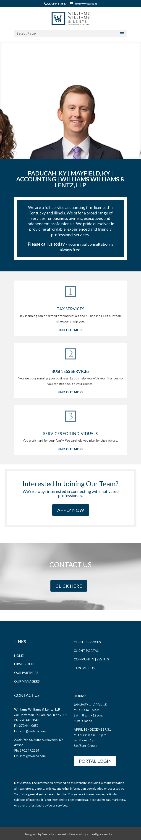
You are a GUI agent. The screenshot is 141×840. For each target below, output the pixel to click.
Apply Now (70, 510)
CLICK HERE (68, 585)
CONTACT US (84, 668)
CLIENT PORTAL (86, 650)
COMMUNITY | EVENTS (91, 659)
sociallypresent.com (102, 834)
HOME (19, 655)
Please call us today (46, 243)
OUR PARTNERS (26, 672)
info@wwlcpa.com (33, 731)
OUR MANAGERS (27, 681)
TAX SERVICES (70, 308)
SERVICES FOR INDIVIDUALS (70, 433)
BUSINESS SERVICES (70, 371)
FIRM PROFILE (24, 664)
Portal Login (95, 760)
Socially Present (54, 834)
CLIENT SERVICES (87, 642)
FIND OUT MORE (70, 330)
